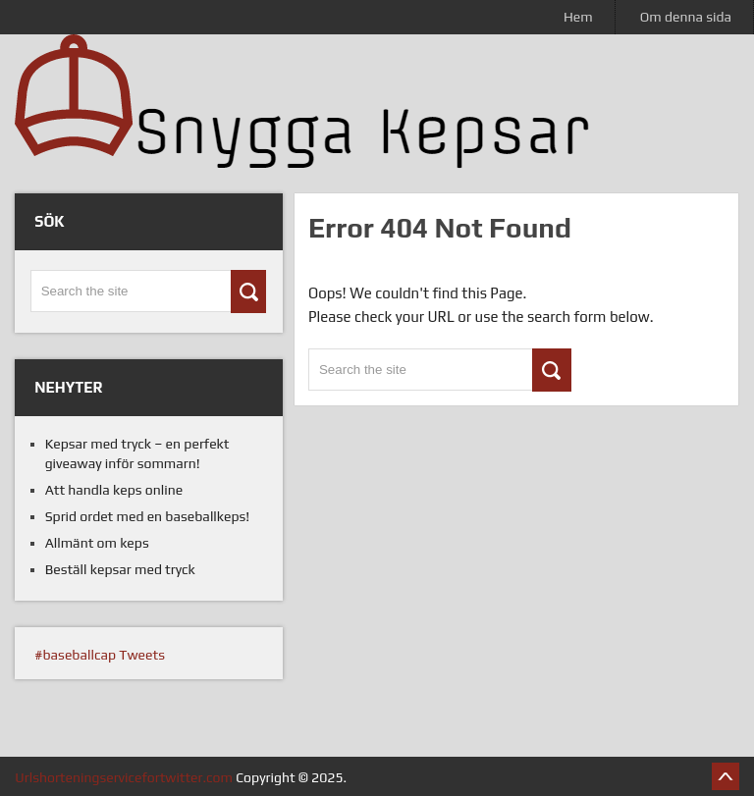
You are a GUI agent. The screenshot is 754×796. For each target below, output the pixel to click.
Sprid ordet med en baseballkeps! (147, 516)
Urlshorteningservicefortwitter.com (124, 777)
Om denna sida (685, 17)
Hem (578, 17)
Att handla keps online (114, 490)
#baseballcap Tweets (99, 655)
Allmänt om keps (97, 543)
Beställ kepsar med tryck (120, 569)
